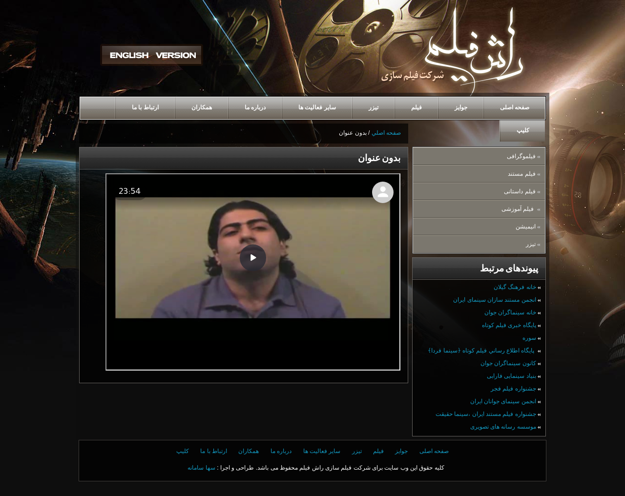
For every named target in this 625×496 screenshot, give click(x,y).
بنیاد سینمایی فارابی (514, 375)
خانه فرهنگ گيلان (517, 287)
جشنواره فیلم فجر (516, 388)
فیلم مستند (524, 173)
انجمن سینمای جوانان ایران (505, 401)
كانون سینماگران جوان (510, 363)
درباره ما (281, 451)
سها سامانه (201, 467)
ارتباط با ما (213, 451)
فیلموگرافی (523, 156)
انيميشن (528, 226)
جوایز (401, 451)
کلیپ (182, 451)
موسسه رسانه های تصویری (505, 426)
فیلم (378, 451)
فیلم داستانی (522, 191)
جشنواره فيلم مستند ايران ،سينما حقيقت (488, 414)
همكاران (248, 451)
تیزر (533, 244)
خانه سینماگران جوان (512, 312)
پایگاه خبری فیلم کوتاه (511, 325)
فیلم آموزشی (520, 209)
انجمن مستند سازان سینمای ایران (497, 299)
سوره (531, 337)
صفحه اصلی (434, 451)
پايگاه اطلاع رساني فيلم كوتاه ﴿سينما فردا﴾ (484, 350)
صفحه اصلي (386, 132)
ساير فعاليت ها (322, 451)
